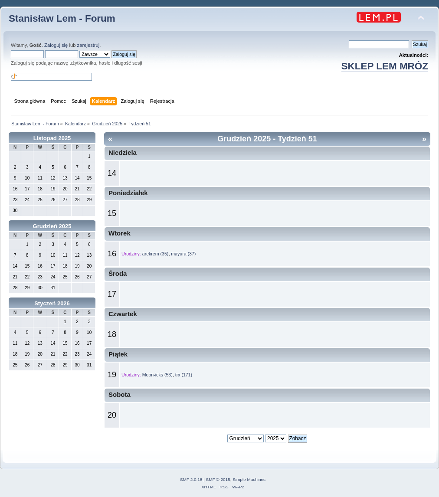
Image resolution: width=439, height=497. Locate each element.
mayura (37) (183, 253)
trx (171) (183, 374)
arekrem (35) (155, 253)
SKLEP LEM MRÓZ (384, 66)
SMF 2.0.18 (191, 479)
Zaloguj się (56, 45)
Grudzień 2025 (52, 226)
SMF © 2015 (218, 479)
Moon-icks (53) (157, 374)
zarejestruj (88, 45)
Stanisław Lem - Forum (62, 18)
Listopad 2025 (52, 138)
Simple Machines (249, 479)
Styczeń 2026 (52, 303)
